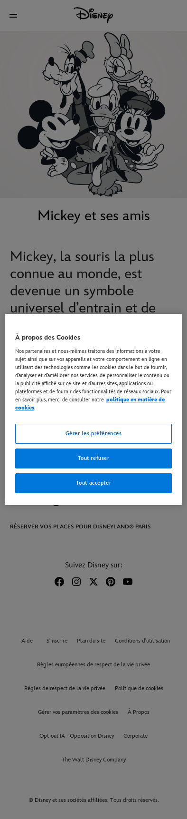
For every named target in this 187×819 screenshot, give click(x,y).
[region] (93, 409)
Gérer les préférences (93, 433)
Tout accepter (93, 483)
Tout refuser (94, 458)
